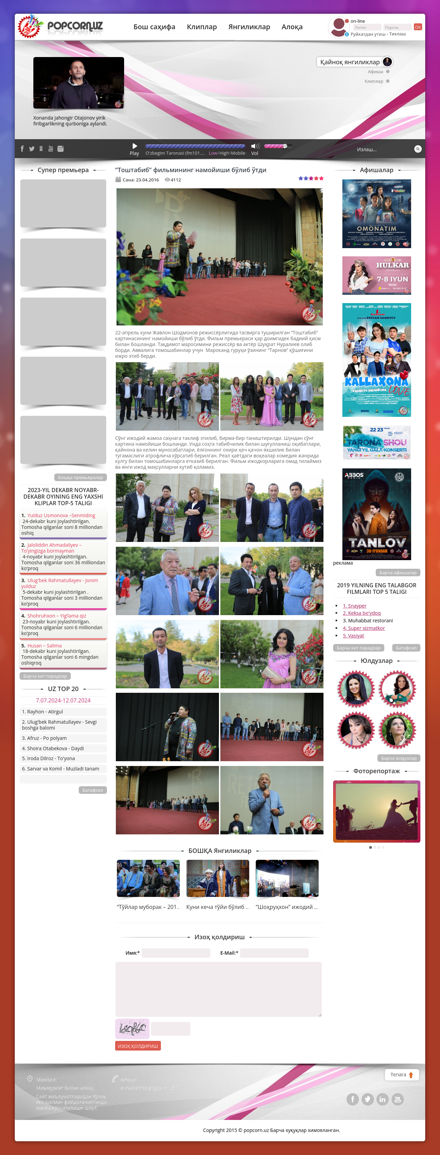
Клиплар (202, 27)
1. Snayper (355, 605)
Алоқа (292, 27)
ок (417, 26)
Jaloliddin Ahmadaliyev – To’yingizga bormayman (51, 548)
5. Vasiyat (353, 635)
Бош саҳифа (154, 27)
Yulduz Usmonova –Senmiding (61, 516)
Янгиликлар (249, 27)
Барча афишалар (398, 572)
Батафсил (406, 648)
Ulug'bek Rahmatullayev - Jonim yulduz (59, 583)
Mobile (238, 153)
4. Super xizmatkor (364, 628)
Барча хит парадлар (359, 648)
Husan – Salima (45, 646)
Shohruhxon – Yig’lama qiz (57, 616)
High (224, 153)
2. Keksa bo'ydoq (362, 613)
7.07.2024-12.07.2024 (63, 700)
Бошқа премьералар (80, 477)
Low (213, 153)
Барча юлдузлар (399, 758)
